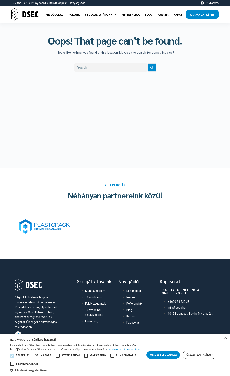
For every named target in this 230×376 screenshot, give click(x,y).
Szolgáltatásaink (101, 14)
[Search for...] (111, 67)
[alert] (115, 355)
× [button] (225, 338)
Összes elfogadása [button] (163, 355)
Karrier (162, 14)
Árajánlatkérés (202, 14)
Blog (148, 14)
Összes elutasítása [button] (199, 355)
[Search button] (152, 67)
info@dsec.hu (39, 3)
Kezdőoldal (54, 14)
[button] (77, 370)
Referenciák (130, 14)
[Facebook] (210, 3)
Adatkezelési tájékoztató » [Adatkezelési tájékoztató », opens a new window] (124, 349)
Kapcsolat (182, 14)
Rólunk (74, 14)
